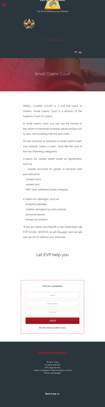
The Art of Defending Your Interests (52, 11)
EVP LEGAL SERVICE (52, 353)
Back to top (52, 393)
